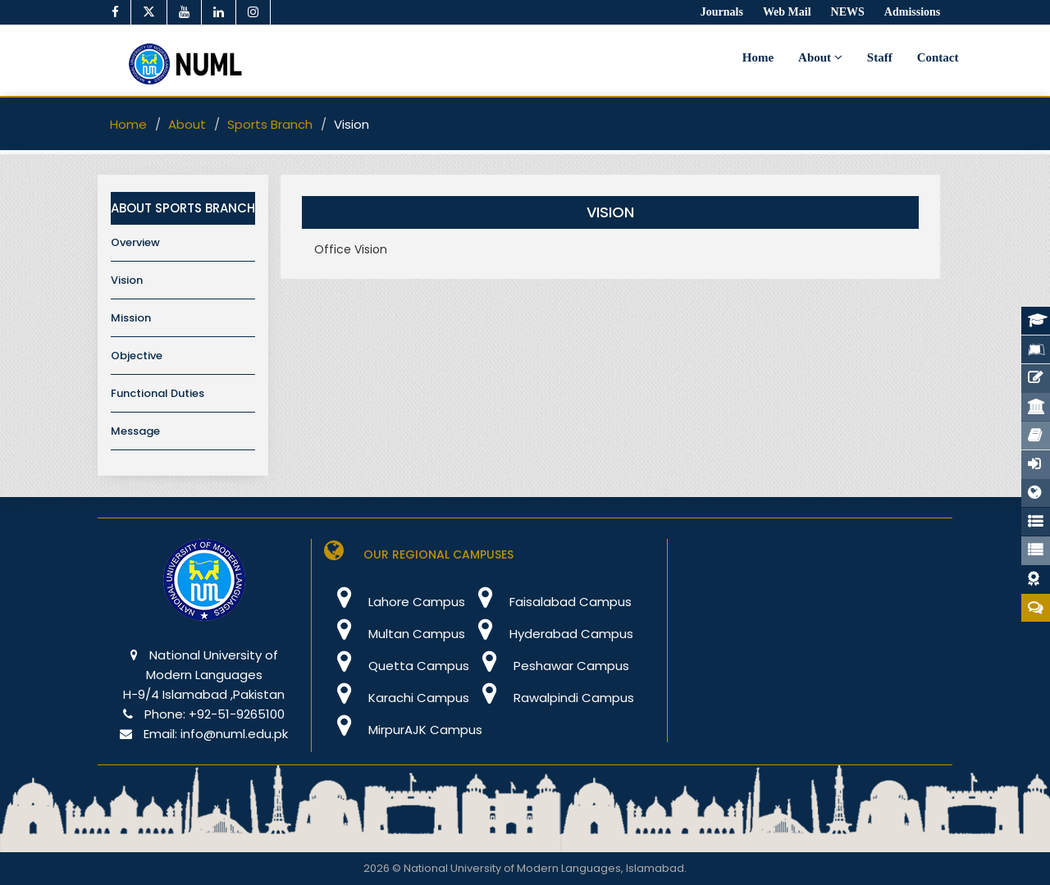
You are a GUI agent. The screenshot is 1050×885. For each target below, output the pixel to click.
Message (135, 431)
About (820, 57)
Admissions (912, 12)
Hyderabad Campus (549, 633)
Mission (131, 318)
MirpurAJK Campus (403, 729)
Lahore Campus (394, 601)
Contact (938, 57)
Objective (136, 355)
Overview (135, 242)
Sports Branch (270, 124)
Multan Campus (394, 633)
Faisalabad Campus (548, 601)
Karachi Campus (396, 697)
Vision (127, 280)
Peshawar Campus (549, 665)
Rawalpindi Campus (551, 697)
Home (758, 57)
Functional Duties (157, 393)
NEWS (848, 12)
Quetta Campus (396, 665)
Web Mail (787, 12)
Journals (722, 12)
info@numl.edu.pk (234, 733)
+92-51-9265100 (237, 714)
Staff (879, 57)
